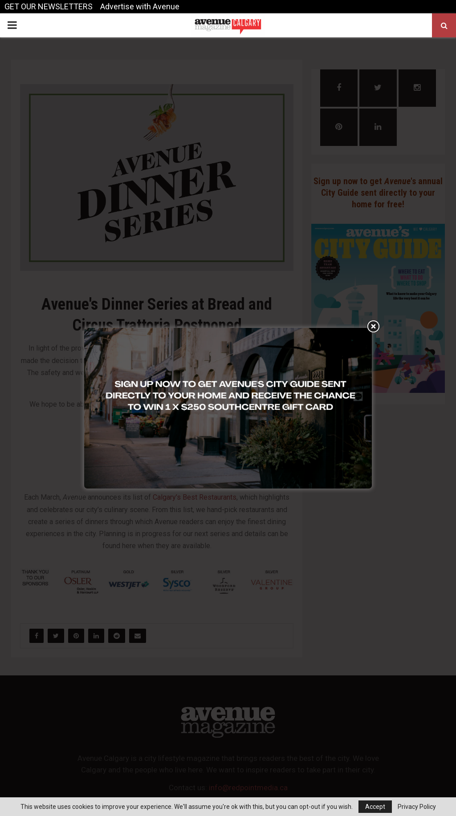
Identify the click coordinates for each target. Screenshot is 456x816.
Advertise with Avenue (139, 6)
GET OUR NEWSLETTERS (48, 6)
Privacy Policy (417, 807)
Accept (375, 806)
